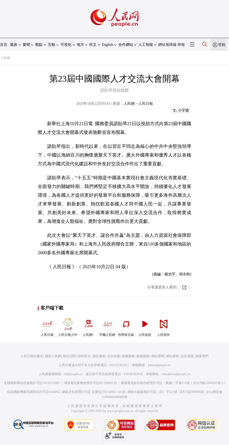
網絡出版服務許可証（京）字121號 (152, 392)
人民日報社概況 (32, 356)
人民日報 (47, 326)
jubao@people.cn (159, 365)
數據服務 (142, 356)
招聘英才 (84, 356)
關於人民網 (53, 356)
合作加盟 (113, 356)
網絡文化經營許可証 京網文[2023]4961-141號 (93, 392)
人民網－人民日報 (138, 103)
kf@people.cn (73, 374)
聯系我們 (202, 356)
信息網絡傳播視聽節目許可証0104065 (33, 392)
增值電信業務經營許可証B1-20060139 (90, 383)
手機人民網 (107, 326)
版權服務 (128, 356)
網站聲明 (157, 356)
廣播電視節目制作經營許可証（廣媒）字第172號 (155, 383)
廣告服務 (99, 356)
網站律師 (172, 356)
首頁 (3, 45)
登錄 (221, 45)
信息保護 (187, 356)
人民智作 (163, 326)
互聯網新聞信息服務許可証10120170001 (32, 383)
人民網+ (88, 326)
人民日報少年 (67, 326)
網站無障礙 (167, 45)
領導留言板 (126, 326)
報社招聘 (69, 356)
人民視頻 (145, 326)
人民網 (5, 58)
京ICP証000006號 (192, 392)
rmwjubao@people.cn (176, 374)
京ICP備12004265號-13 (209, 383)
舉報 (181, 45)
